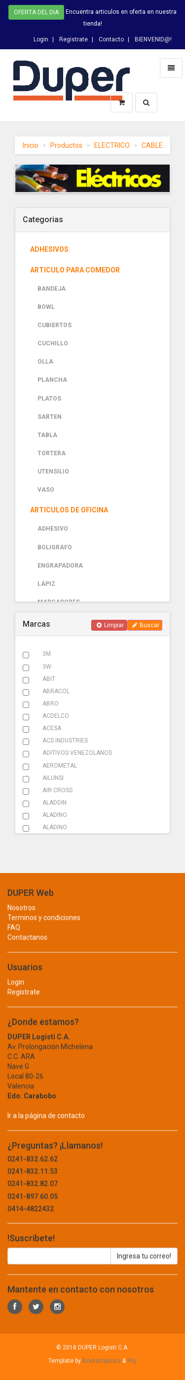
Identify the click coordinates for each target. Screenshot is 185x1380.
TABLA (47, 435)
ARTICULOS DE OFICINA (69, 510)
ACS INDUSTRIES (65, 740)
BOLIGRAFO (54, 547)
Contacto (111, 37)
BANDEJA (51, 288)
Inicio (30, 145)
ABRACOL (56, 691)
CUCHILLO (52, 343)
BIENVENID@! (153, 37)
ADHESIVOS (49, 249)
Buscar (145, 625)
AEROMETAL (59, 765)
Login (41, 37)
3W (46, 666)
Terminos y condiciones (43, 927)
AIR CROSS (57, 790)
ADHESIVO (52, 528)
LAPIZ (46, 583)
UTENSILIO (53, 471)
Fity (132, 1360)
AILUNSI (53, 777)
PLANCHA (52, 379)
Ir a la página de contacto (46, 1125)
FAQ (13, 937)
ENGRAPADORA (60, 565)
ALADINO (54, 814)
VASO (45, 489)
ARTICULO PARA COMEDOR (75, 270)
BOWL (46, 306)
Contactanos (27, 946)
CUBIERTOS (54, 325)
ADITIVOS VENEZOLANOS (77, 752)
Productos (66, 145)
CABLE (152, 145)
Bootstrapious (101, 1360)
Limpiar (110, 625)
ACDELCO (55, 715)
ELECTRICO (112, 145)
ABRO (50, 703)
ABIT (48, 678)
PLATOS (49, 398)
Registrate (73, 37)
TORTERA (51, 453)
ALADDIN (54, 802)
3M (46, 653)
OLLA (45, 361)
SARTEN (49, 416)
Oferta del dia (36, 11)
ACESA (51, 728)
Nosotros (21, 917)
